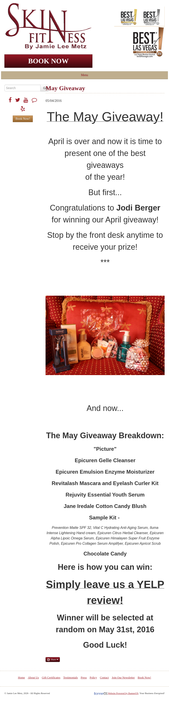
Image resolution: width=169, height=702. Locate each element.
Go (45, 88)
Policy (93, 677)
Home (21, 677)
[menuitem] (21, 677)
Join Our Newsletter (123, 677)
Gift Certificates (51, 677)
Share (52, 659)
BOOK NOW (48, 61)
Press (84, 677)
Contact (104, 677)
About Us (33, 677)
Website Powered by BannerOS (123, 693)
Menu (84, 75)
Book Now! (23, 118)
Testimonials (70, 677)
